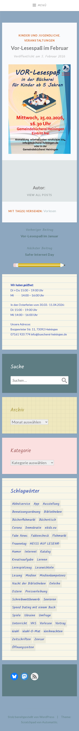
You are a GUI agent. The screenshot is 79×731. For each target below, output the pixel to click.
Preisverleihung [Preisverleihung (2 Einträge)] (36, 591)
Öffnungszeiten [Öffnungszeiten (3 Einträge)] (23, 647)
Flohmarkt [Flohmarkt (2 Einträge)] (59, 535)
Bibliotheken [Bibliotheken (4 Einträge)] (53, 511)
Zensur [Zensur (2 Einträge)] (39, 639)
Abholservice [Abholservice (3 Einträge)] (21, 503)
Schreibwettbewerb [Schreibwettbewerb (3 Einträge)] (26, 599)
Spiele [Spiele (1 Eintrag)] (16, 615)
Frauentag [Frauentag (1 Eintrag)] (19, 543)
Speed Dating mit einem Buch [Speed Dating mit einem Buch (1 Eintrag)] (33, 607)
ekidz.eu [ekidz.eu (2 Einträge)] (50, 527)
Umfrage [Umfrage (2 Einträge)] (45, 615)
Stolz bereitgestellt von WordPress (31, 717)
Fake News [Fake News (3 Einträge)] (19, 535)
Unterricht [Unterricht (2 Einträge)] (19, 623)
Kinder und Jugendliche (39, 35)
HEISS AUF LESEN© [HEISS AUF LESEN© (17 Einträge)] (44, 543)
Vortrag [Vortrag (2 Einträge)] (60, 623)
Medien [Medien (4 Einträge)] (30, 575)
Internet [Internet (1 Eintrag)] (31, 551)
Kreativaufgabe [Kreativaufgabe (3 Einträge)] (22, 559)
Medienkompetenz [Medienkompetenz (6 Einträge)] (53, 575)
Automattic (49, 722)
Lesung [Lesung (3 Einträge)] (17, 575)
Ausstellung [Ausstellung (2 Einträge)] (51, 503)
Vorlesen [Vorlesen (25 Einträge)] (46, 623)
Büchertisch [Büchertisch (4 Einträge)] (47, 519)
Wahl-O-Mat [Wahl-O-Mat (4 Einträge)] (31, 631)
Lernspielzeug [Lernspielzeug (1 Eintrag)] (22, 567)
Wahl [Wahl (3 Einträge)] (15, 631)
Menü (42, 5)
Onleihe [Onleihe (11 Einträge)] (54, 583)
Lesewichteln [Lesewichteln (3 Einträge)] (44, 567)
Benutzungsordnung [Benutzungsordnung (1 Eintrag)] (26, 511)
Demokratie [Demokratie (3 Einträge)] (33, 527)
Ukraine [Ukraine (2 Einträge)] (29, 615)
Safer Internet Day (39, 250)
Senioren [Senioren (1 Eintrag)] (49, 599)
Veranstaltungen (39, 40)
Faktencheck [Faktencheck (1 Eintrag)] (40, 535)
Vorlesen (49, 211)
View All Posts (39, 195)
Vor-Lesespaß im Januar (39, 232)
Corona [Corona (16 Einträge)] (17, 527)
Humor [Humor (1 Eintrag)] (16, 551)
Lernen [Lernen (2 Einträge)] (42, 559)
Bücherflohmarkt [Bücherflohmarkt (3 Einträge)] (23, 519)
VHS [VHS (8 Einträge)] (33, 623)
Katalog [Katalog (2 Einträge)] (45, 551)
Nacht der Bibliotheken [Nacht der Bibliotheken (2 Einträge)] (29, 583)
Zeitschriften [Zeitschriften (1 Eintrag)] (21, 639)
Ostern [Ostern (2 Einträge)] (17, 591)
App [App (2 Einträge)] (36, 503)
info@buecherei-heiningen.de (49, 334)
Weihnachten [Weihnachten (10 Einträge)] (53, 631)
